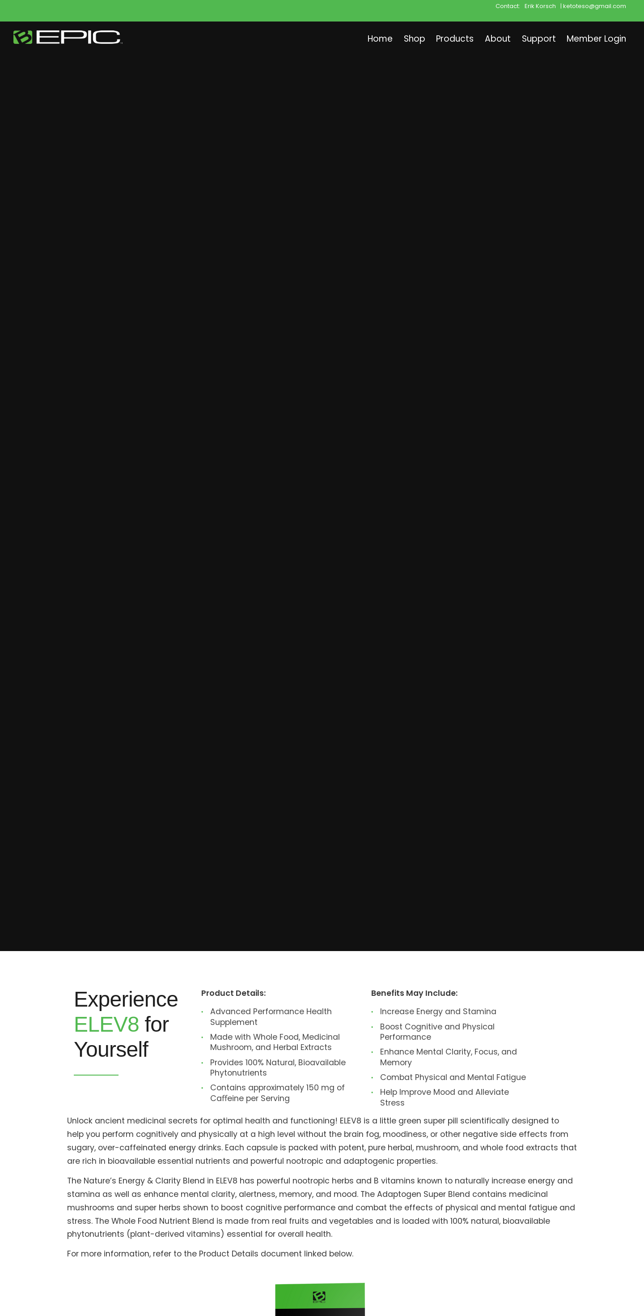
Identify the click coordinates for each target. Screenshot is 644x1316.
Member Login (592, 38)
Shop (391, 38)
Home (353, 38)
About (483, 38)
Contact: (508, 6)
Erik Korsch (540, 6)
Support (529, 38)
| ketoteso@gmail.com (593, 6)
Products (437, 38)
